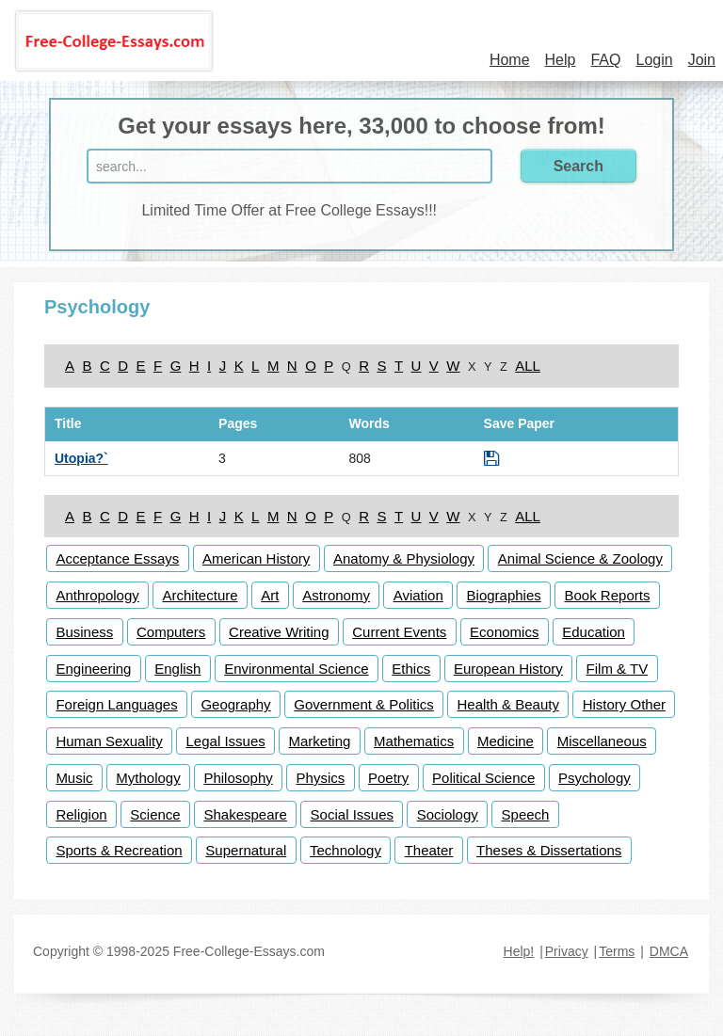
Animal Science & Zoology (580, 558)
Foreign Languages (116, 704)
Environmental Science (296, 669)
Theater (429, 850)
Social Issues (352, 814)
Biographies (504, 595)
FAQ (605, 60)
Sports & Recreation (119, 850)
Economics (504, 632)
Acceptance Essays (117, 558)
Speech (526, 814)
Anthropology (97, 595)
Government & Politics (363, 704)
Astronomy (336, 595)
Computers (171, 632)
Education (593, 632)
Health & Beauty (508, 704)
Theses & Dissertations (548, 850)
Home (510, 60)
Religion (81, 814)
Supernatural (245, 850)
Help (560, 60)
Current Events (399, 632)
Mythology (148, 778)
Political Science (483, 778)
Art (270, 595)
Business (84, 632)
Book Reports (608, 595)
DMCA (669, 951)
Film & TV (617, 669)
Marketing (320, 741)
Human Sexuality (109, 741)
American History (256, 558)
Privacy (566, 951)
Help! (519, 951)
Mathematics (414, 741)
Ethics (411, 669)
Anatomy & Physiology (403, 558)
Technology (345, 850)
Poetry (388, 778)
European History (508, 669)
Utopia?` (81, 458)
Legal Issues (225, 741)
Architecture (200, 595)
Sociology (447, 814)
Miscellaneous (602, 741)
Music (74, 778)
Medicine (505, 741)
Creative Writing (279, 632)
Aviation (418, 595)
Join (701, 60)
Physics (321, 778)
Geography (235, 704)
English (177, 669)
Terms (617, 951)
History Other (624, 704)
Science (155, 814)
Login (653, 60)
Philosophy (237, 778)
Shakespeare (244, 814)
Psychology (594, 778)
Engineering (93, 669)
